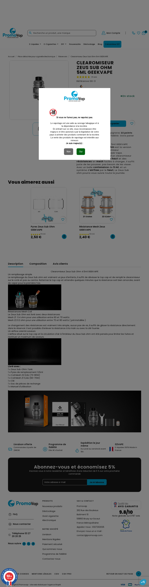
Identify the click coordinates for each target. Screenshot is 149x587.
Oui (80, 151)
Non (69, 151)
